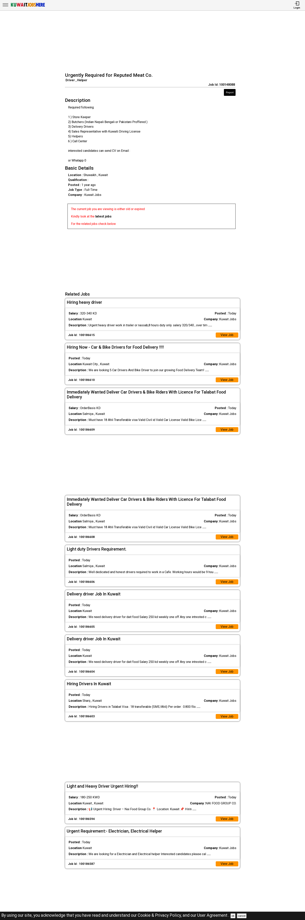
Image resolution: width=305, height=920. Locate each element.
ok (233, 915)
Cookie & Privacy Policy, (160, 915)
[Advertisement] (153, 42)
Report (230, 92)
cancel (241, 915)
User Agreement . (213, 915)
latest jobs (103, 216)
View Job (226, 335)
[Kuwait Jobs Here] (27, 6)
